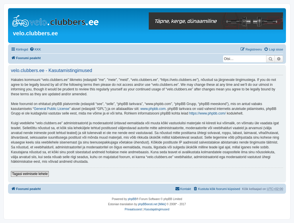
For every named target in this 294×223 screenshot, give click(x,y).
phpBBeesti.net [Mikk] (152, 204)
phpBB (132, 199)
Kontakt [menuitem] (183, 189)
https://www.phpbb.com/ (207, 113)
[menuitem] (35, 49)
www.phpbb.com (153, 109)
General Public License (51, 109)
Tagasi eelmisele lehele (30, 174)
